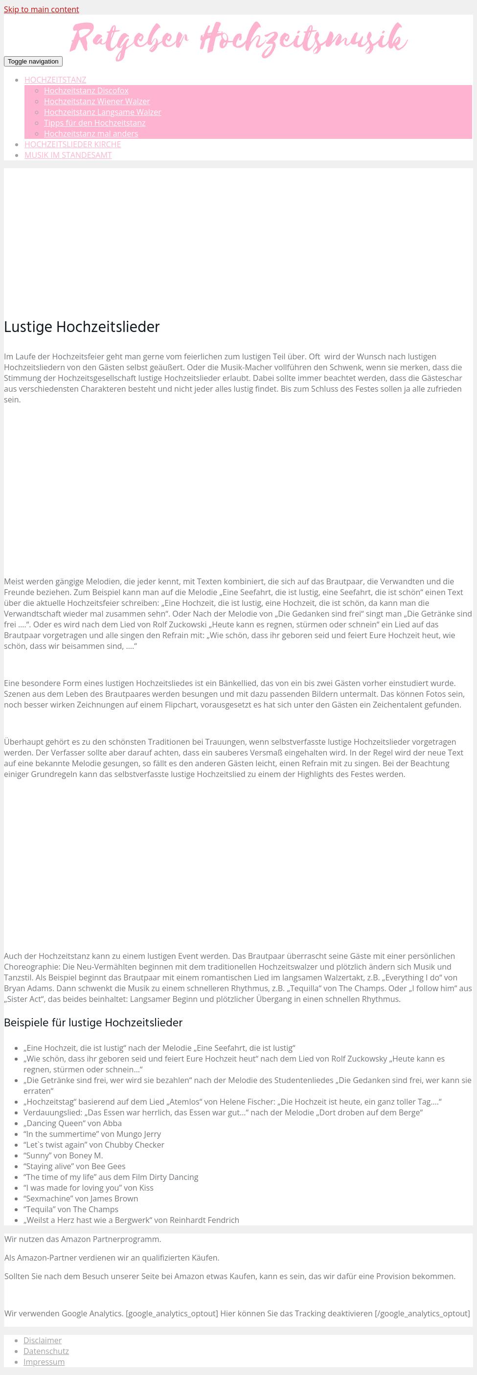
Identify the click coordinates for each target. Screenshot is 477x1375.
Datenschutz (46, 1351)
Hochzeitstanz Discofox (86, 90)
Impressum (44, 1361)
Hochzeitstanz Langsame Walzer (102, 112)
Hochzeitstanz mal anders (91, 133)
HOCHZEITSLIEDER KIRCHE (72, 144)
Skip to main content (41, 9)
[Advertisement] (238, 236)
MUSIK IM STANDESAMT (68, 155)
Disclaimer (42, 1340)
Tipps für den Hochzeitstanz (95, 122)
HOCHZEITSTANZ (55, 79)
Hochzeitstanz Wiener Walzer (97, 101)
